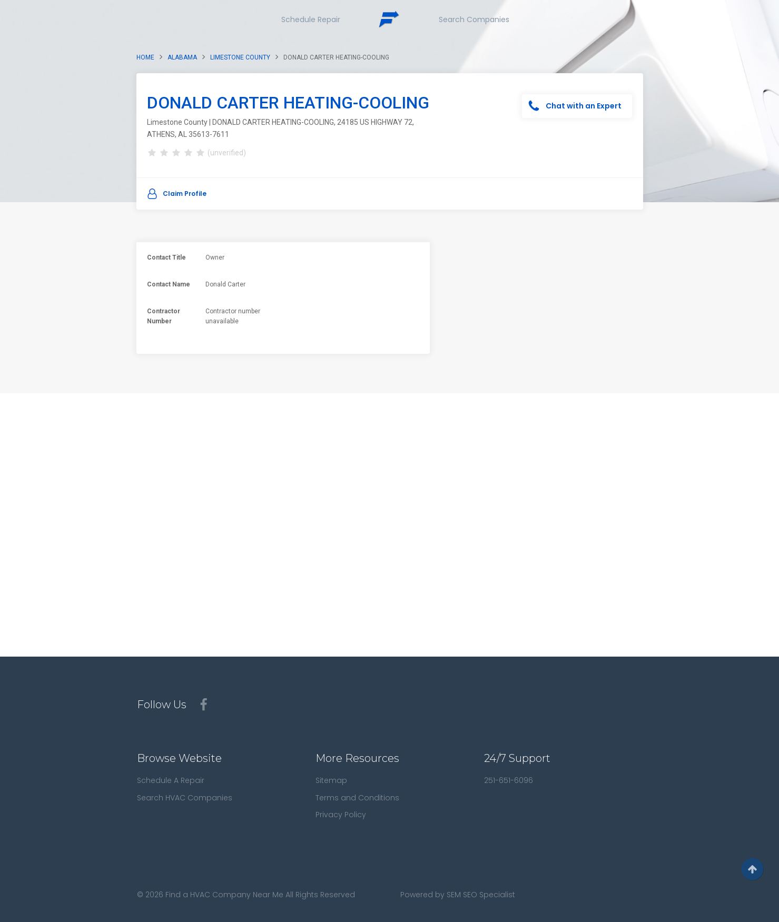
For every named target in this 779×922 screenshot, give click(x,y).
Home (145, 57)
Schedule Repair (310, 19)
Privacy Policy (340, 814)
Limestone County (240, 57)
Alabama (182, 57)
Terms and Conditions (357, 797)
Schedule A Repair (170, 780)
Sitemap (331, 780)
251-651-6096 (508, 780)
